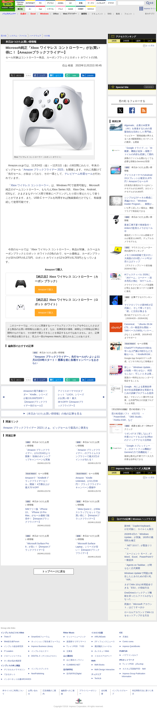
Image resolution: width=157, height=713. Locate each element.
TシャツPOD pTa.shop (133, 664)
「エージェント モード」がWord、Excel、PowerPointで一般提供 (138, 556)
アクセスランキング (126, 36)
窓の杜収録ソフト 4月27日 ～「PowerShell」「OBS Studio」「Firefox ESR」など (128, 416)
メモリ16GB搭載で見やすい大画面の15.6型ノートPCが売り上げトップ (138, 258)
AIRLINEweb (100, 637)
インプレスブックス (40, 669)
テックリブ (96, 674)
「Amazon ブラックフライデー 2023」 (43, 169)
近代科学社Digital (73, 673)
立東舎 (69, 651)
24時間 (126, 41)
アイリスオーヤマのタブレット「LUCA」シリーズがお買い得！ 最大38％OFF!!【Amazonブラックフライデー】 (71, 398)
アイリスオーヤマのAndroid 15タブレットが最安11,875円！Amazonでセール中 (138, 178)
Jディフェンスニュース (105, 641)
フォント (128, 14)
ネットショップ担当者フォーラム (45, 641)
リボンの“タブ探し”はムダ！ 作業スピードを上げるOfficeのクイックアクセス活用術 (138, 436)
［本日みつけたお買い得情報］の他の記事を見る (53, 413)
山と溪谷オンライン (75, 660)
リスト (28, 75)
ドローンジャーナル (12, 656)
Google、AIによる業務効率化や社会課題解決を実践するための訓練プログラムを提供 (138, 389)
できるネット (10, 674)
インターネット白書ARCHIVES (17, 679)
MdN (93, 661)
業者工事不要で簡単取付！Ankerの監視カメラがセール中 (138, 228)
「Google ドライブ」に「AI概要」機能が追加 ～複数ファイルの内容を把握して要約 (138, 151)
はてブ (58, 75)
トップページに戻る (53, 571)
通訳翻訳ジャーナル (103, 646)
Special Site (122, 87)
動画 (118, 14)
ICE (121, 633)
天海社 (125, 637)
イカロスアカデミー (103, 656)
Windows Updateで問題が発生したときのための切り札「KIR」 (138, 576)
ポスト (19, 75)
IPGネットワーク (126, 660)
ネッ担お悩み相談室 (12, 661)
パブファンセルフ (130, 655)
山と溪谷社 (68, 656)
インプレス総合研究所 (13, 646)
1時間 (114, 41)
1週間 (138, 41)
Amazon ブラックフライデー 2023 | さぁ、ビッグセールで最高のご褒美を (45, 427)
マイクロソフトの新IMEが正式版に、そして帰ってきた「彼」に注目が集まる (138, 307)
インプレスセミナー (40, 651)
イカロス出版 (97, 633)
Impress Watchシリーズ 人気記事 (133, 468)
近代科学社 (68, 669)
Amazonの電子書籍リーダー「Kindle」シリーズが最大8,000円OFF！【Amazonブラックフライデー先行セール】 (35, 398)
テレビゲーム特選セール (79, 173)
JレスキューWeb (102, 651)
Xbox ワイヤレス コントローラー (30, 185)
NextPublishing (37, 673)
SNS (109, 14)
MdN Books (99, 665)
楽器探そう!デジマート (76, 641)
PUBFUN (123, 651)
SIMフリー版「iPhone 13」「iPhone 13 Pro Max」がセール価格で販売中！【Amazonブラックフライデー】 (37, 515)
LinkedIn (90, 75)
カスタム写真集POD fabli (134, 669)
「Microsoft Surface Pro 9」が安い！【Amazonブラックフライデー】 (37, 546)
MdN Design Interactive (105, 669)
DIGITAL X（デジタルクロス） (44, 656)
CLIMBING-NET (73, 665)
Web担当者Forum (11, 641)
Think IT (7, 637)
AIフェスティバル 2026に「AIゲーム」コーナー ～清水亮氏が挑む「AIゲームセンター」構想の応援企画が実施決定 (138, 281)
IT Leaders (8, 651)
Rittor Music (68, 633)
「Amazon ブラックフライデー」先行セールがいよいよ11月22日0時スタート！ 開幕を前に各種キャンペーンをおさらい (66, 360)
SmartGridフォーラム (40, 637)
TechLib (98, 678)
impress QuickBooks (131, 646)
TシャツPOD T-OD (75, 646)
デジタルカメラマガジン (14, 669)
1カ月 (150, 41)
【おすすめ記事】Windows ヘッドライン (135, 519)
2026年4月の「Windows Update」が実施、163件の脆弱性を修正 (138, 537)
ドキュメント (97, 14)
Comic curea (128, 641)
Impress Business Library (42, 646)
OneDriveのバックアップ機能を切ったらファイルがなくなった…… (138, 595)
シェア (42, 75)
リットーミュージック (76, 637)
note (74, 75)
